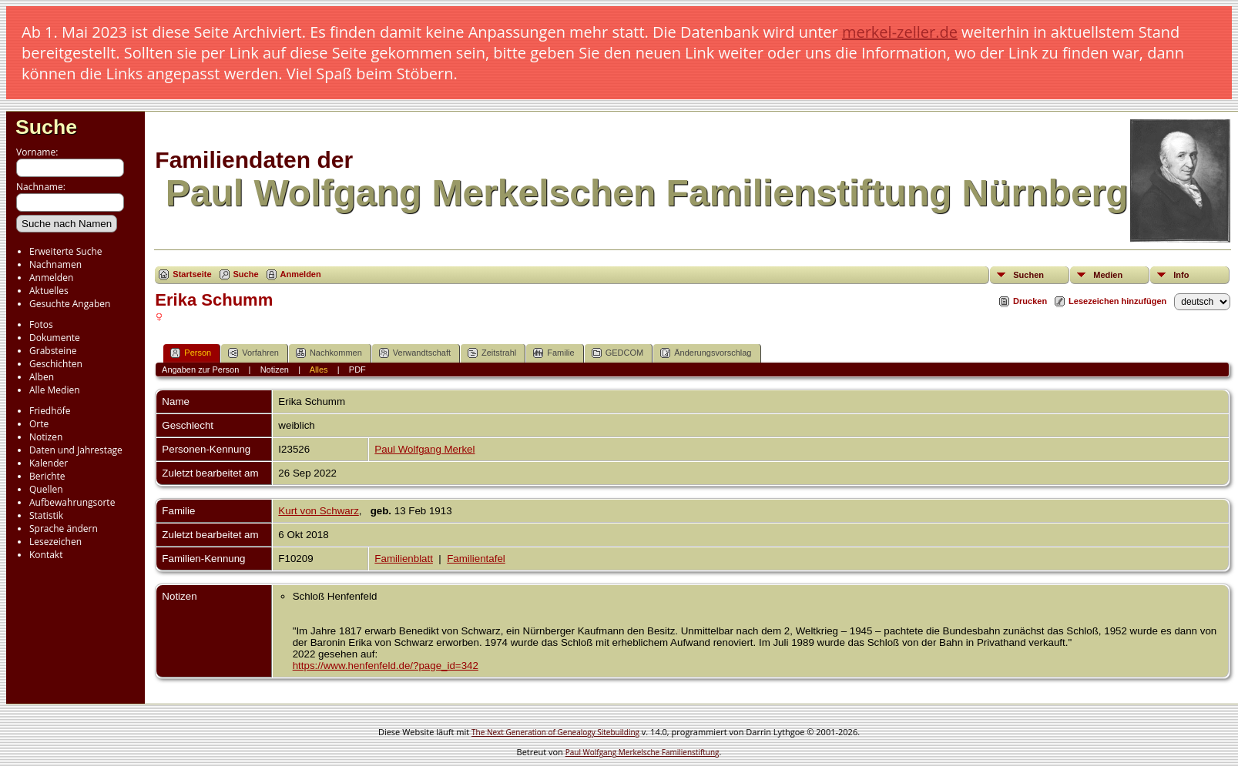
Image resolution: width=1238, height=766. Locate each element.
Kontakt (45, 554)
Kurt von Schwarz (318, 511)
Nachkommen (329, 353)
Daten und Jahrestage (75, 450)
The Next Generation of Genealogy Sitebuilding (555, 732)
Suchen (1028, 274)
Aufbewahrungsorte (72, 502)
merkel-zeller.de (900, 32)
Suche (46, 127)
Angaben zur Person (200, 369)
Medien (1107, 274)
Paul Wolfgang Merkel (424, 449)
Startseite (192, 274)
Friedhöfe (50, 410)
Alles (319, 369)
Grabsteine (53, 350)
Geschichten (55, 363)
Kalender (48, 463)
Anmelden (51, 277)
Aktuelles (49, 290)
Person (190, 353)
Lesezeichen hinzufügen (1117, 301)
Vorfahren (253, 353)
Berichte (47, 476)
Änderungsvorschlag (705, 353)
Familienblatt (403, 558)
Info (1181, 274)
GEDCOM (618, 353)
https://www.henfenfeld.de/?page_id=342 (385, 665)
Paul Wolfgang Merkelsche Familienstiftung (642, 752)
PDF (357, 369)
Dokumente (54, 337)
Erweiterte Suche (65, 251)
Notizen (45, 436)
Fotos (41, 324)
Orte (39, 423)
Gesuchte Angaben (69, 303)
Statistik (46, 515)
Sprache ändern (63, 528)
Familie (553, 353)
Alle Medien (54, 389)
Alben (41, 376)
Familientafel (476, 558)
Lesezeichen (55, 541)
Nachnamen (55, 264)
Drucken (1030, 301)
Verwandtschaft (415, 353)
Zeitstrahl (492, 353)
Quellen (46, 489)
